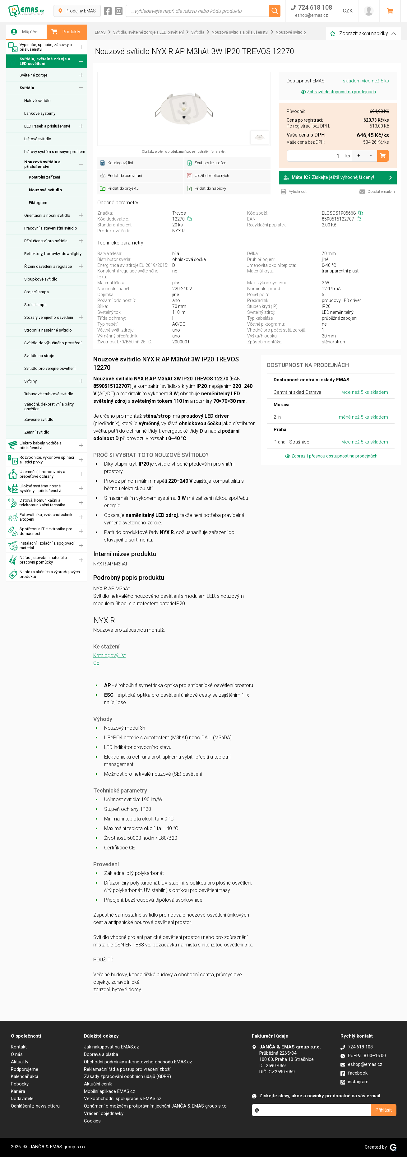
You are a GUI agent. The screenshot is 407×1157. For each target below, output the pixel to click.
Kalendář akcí (24, 1076)
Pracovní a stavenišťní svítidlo (50, 228)
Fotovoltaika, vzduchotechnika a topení (41, 517)
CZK (348, 11)
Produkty (65, 32)
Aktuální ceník (98, 1084)
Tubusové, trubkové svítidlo (48, 394)
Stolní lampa (35, 304)
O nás (17, 1054)
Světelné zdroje (33, 75)
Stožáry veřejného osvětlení (48, 317)
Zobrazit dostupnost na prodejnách (338, 91)
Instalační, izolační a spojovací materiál (41, 546)
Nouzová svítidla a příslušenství (42, 164)
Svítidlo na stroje (39, 355)
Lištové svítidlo (37, 139)
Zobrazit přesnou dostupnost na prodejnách (330, 455)
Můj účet (25, 32)
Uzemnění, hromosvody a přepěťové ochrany (36, 474)
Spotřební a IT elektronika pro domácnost (40, 531)
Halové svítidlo (37, 100)
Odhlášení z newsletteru (35, 1106)
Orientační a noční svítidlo (47, 215)
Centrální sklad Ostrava (297, 392)
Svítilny (30, 381)
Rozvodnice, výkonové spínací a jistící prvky (41, 460)
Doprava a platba (101, 1054)
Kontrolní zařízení (44, 177)
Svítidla (27, 88)
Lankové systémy (39, 113)
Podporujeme (24, 1069)
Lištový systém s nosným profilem (54, 151)
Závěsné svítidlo (38, 419)
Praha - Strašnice (291, 442)
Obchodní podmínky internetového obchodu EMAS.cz (138, 1062)
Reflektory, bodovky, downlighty (52, 253)
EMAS (100, 32)
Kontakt (19, 1047)
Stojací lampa (36, 292)
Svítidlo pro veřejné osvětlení (50, 368)
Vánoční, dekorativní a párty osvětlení (49, 406)
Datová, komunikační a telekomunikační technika (36, 503)
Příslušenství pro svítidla (45, 241)
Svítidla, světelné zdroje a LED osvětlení (39, 61)
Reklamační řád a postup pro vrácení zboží (127, 1069)
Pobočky (20, 1084)
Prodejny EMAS (77, 10)
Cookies (92, 1121)
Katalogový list (109, 655)
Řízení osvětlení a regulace (48, 266)
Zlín (277, 417)
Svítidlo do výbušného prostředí (52, 343)
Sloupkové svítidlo (41, 279)
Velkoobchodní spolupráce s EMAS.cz (122, 1098)
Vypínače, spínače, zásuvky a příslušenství (40, 47)
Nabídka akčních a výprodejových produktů (44, 574)
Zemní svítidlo (36, 432)
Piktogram (38, 202)
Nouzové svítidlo (45, 190)
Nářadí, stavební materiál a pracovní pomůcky (37, 560)
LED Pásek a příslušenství (47, 126)
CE (96, 663)
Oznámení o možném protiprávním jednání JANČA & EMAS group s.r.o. (156, 1106)
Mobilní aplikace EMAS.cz (109, 1091)
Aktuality (19, 1062)
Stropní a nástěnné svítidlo (48, 330)
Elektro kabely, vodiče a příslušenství (35, 445)
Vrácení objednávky (103, 1113)
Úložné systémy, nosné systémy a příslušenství (34, 488)
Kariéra (18, 1091)
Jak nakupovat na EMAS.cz (111, 1047)
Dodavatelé (22, 1098)
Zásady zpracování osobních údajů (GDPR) (127, 1076)
